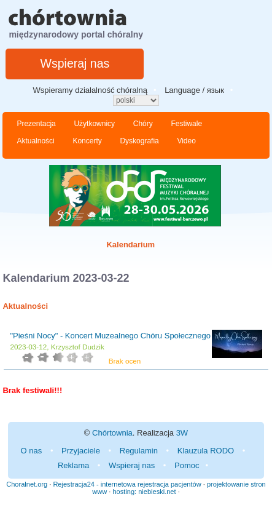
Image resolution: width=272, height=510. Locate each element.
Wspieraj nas (75, 63)
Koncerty (86, 141)
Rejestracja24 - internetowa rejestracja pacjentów (127, 484)
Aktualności (35, 141)
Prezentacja (36, 123)
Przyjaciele (80, 450)
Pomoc (186, 465)
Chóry (143, 123)
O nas (31, 450)
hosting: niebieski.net (144, 491)
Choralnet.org (26, 484)
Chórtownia (112, 432)
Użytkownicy (94, 123)
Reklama (73, 465)
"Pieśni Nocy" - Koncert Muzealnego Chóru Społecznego (110, 335)
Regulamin (139, 450)
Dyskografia (139, 141)
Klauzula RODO (205, 450)
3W (182, 432)
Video (186, 141)
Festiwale (186, 123)
